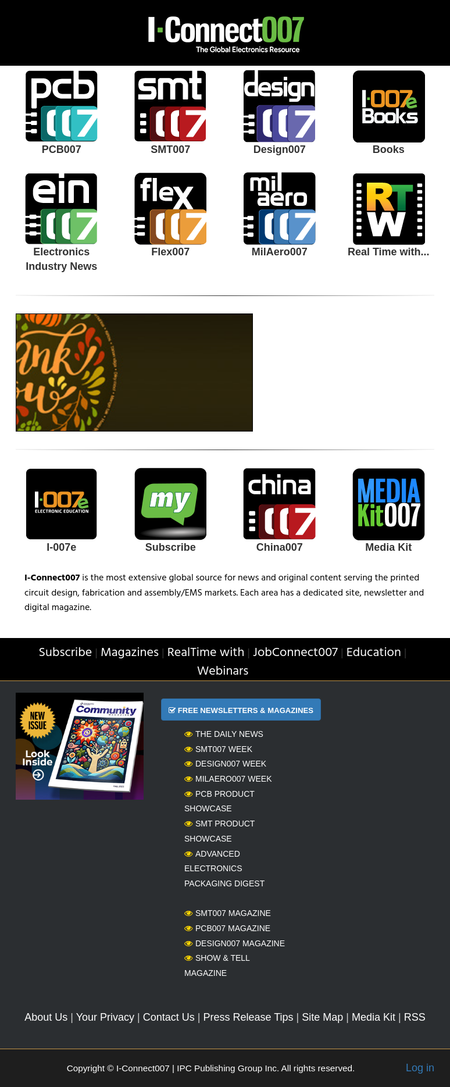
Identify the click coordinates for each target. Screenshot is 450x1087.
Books (389, 149)
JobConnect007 (295, 653)
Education (374, 653)
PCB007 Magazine (227, 928)
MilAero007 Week (228, 778)
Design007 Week (225, 763)
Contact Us (169, 1017)
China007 (279, 547)
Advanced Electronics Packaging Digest (224, 868)
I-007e (61, 547)
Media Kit (388, 547)
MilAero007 (280, 252)
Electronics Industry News (61, 259)
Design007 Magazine (234, 943)
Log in (420, 1068)
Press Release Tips (248, 1017)
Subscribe (170, 547)
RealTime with (206, 653)
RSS (415, 1017)
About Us (45, 1017)
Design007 (279, 149)
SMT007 (170, 149)
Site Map (322, 1017)
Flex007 (170, 252)
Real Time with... (389, 252)
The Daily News (223, 734)
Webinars (223, 671)
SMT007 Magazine (227, 913)
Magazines (130, 653)
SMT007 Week (218, 749)
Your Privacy (105, 1017)
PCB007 (61, 149)
